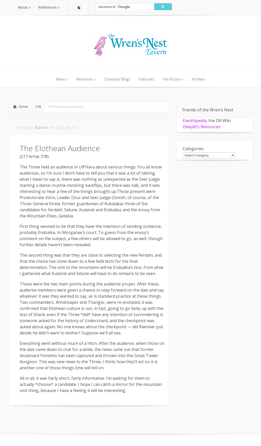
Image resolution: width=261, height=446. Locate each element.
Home (23, 106)
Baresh (41, 127)
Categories (193, 149)
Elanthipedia (194, 120)
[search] (122, 7)
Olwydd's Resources (201, 126)
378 (38, 106)
